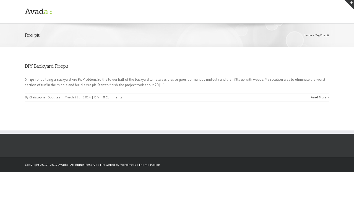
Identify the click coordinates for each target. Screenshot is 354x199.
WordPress (128, 165)
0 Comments (112, 97)
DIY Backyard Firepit (47, 66)
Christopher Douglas (44, 97)
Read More (318, 97)
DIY (96, 97)
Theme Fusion (149, 165)
